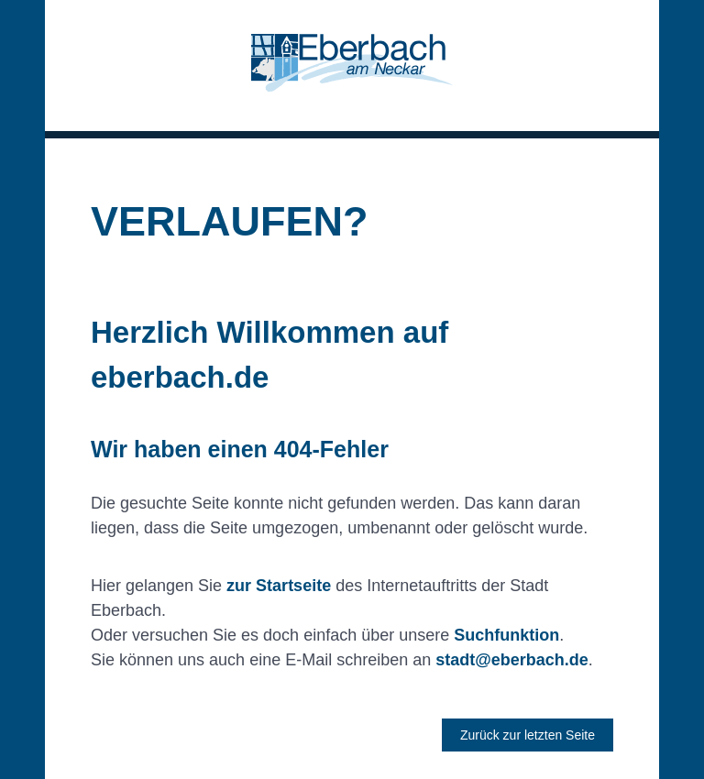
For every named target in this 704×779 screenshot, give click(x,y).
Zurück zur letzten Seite (527, 735)
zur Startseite (278, 585)
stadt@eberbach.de (511, 660)
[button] (352, 65)
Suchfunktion (506, 635)
